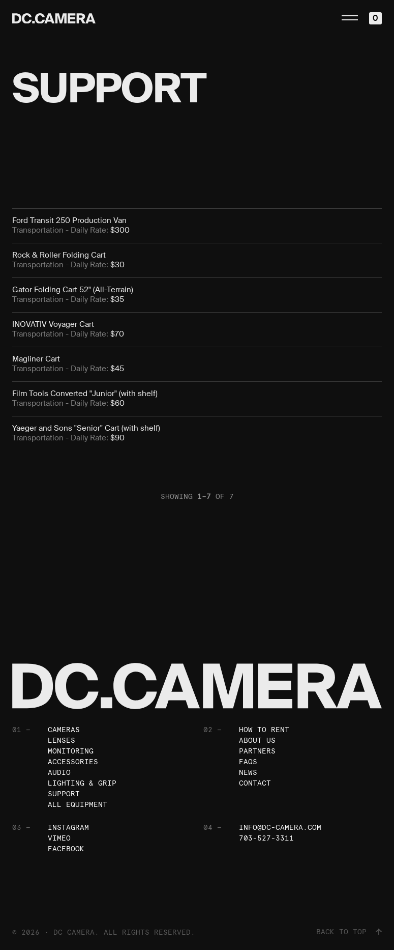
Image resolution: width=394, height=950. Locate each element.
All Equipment (77, 804)
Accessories (73, 761)
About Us (257, 740)
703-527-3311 (266, 838)
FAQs (248, 761)
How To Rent (264, 729)
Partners (257, 751)
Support (64, 793)
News (248, 772)
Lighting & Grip (82, 783)
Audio (59, 772)
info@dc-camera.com (280, 827)
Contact (255, 783)
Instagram (68, 827)
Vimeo (59, 838)
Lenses (61, 740)
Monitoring (71, 751)
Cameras (64, 729)
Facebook (66, 848)
